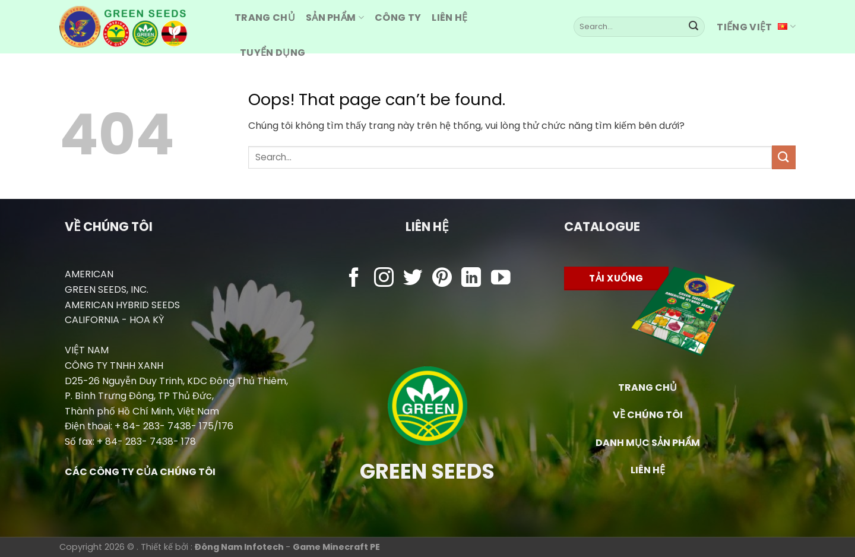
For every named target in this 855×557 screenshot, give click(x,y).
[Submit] (693, 27)
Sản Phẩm (335, 17)
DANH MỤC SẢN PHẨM (648, 443)
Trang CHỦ (265, 17)
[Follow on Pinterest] (442, 279)
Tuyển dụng (272, 52)
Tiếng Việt (756, 27)
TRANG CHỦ (647, 387)
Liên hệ (449, 17)
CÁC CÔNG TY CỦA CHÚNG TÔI (140, 472)
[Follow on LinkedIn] (471, 279)
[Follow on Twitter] (413, 279)
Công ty (398, 17)
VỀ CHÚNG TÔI (648, 415)
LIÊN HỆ (648, 470)
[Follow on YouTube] (501, 279)
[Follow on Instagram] (384, 279)
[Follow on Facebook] (354, 279)
